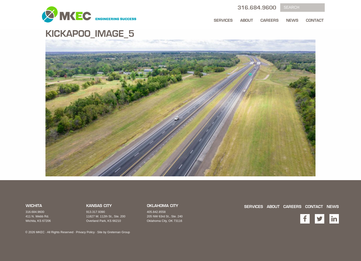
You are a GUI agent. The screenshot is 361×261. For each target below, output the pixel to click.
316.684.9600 (35, 212)
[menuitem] (223, 19)
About (246, 20)
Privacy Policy (85, 232)
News (292, 20)
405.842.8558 (156, 212)
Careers (269, 20)
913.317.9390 (95, 212)
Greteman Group (118, 232)
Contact (315, 20)
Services (223, 20)
